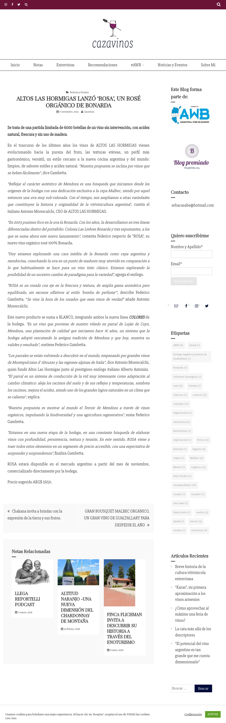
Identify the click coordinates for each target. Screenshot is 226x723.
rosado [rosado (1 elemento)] (179, 494)
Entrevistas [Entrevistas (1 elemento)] (182, 431)
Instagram (5, 4)
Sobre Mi (208, 65)
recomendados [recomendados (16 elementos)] (184, 485)
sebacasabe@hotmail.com (192, 205)
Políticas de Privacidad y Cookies (26, 4)
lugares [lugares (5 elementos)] (199, 449)
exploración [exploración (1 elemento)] (182, 440)
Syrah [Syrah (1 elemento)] (178, 521)
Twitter (19, 4)
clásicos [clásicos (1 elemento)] (180, 395)
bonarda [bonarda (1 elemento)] (180, 367)
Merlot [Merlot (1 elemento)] (179, 467)
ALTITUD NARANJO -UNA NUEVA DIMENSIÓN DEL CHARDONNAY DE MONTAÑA (77, 607)
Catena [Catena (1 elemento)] (195, 385)
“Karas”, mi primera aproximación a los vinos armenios (190, 593)
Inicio (15, 65)
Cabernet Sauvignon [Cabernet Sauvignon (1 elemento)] (187, 376)
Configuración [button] (193, 714)
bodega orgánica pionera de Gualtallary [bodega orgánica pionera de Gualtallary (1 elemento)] (190, 356)
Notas (38, 65)
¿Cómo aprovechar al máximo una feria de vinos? (192, 614)
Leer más (10, 718)
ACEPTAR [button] (213, 714)
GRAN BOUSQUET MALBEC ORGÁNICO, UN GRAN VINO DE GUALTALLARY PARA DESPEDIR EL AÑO (117, 518)
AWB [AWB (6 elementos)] (178, 345)
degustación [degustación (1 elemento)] (182, 412)
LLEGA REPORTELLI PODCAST (27, 598)
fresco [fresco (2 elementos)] (203, 440)
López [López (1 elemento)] (178, 458)
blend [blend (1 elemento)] (194, 345)
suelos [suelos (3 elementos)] (202, 512)
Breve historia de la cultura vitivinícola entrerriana (190, 572)
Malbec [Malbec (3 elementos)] (196, 458)
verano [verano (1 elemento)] (179, 530)
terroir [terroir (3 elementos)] (196, 521)
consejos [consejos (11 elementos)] (181, 404)
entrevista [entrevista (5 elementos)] (181, 422)
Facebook (12, 4)
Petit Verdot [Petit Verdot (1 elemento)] (182, 476)
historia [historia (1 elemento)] (180, 449)
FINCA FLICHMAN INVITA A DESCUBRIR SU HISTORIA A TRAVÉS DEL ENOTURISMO (124, 628)
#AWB (136, 65)
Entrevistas (65, 65)
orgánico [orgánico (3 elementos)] (198, 467)
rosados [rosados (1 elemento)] (197, 494)
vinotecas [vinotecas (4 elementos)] (199, 530)
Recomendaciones (102, 65)
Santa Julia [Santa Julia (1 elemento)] (182, 512)
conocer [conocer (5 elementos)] (200, 395)
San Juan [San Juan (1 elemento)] (180, 503)
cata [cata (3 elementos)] (178, 385)
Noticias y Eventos (173, 65)
